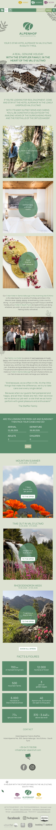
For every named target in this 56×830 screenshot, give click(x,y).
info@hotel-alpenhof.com (28, 750)
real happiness (37, 358)
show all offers (28, 649)
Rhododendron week (28, 585)
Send (28, 446)
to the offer (28, 496)
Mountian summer (28, 460)
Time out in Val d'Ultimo (28, 523)
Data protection (25, 809)
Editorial (16, 809)
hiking (18, 300)
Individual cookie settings (41, 809)
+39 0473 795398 (28, 747)
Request (41, 10)
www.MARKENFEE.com (19, 812)
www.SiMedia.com (43, 812)
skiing (24, 300)
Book (48, 10)
